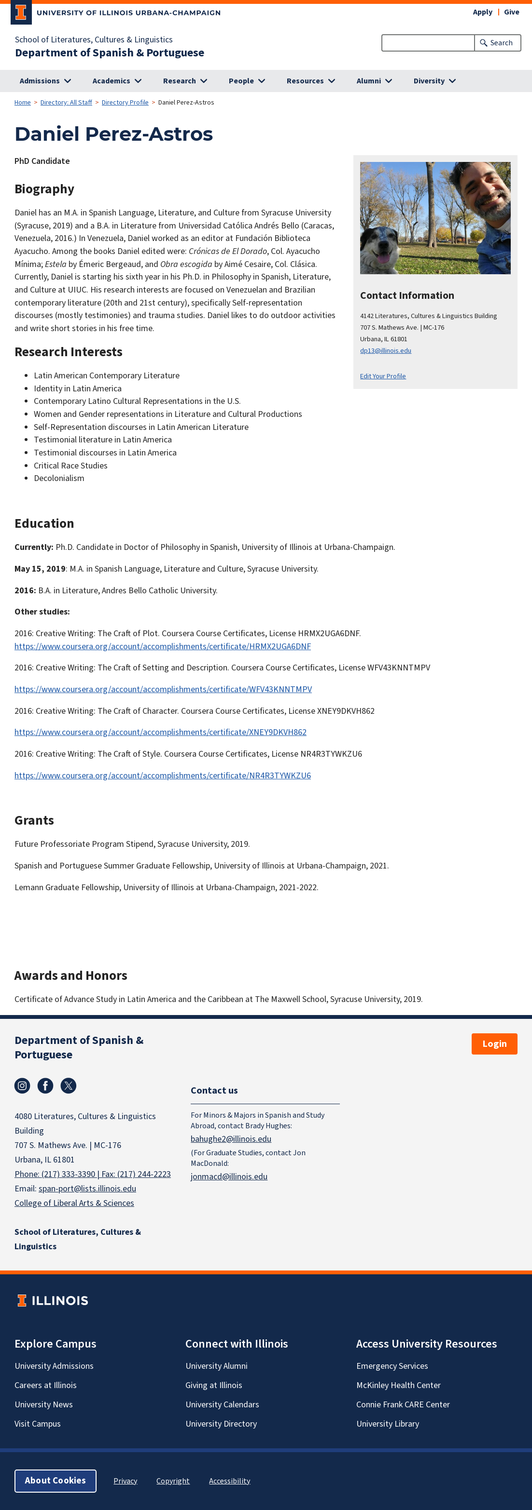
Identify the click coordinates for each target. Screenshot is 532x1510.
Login (494, 1044)
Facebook (45, 1085)
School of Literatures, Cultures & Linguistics (94, 40)
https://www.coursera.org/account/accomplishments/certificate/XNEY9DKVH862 (160, 732)
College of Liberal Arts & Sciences (74, 1203)
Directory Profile (125, 102)
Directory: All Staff (66, 102)
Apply (482, 12)
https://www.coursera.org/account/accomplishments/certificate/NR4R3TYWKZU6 (162, 776)
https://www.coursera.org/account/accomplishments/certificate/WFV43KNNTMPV (163, 689)
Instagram (22, 1085)
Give (511, 12)
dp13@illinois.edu (385, 351)
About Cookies (55, 1480)
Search (501, 43)
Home (22, 102)
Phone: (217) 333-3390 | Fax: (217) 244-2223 (92, 1174)
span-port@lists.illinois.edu (87, 1189)
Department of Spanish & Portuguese (109, 53)
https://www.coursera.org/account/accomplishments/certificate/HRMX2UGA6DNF (162, 647)
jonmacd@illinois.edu (229, 1176)
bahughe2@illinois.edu (231, 1139)
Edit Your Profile (383, 376)
